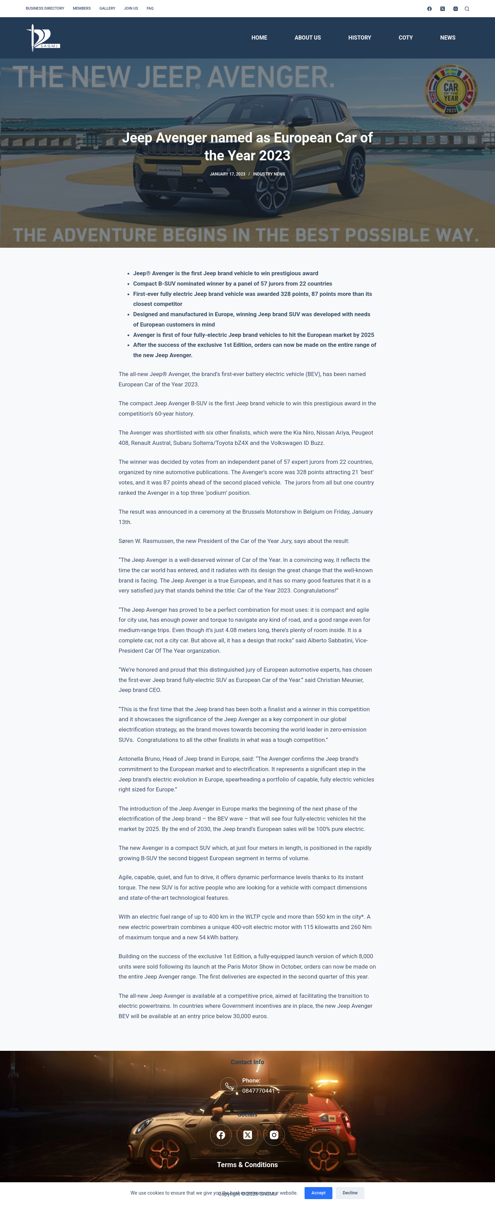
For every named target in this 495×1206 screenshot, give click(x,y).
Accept (318, 1192)
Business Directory (45, 8)
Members (82, 8)
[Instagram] (455, 9)
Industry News (269, 174)
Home (259, 37)
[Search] (467, 9)
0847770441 (258, 1090)
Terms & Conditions (247, 1165)
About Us (308, 37)
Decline (350, 1192)
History (360, 37)
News (447, 37)
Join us (131, 8)
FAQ (150, 8)
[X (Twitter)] (442, 9)
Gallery (107, 8)
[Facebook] (429, 9)
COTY (406, 37)
